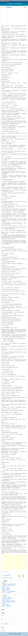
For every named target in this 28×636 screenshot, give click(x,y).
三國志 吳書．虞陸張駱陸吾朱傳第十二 (9, 585)
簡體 (22, 7)
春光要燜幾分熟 (8, 575)
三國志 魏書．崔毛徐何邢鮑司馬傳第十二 (9, 584)
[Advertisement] (14, 16)
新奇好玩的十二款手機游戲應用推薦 (8, 591)
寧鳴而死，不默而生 (5, 590)
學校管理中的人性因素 (6, 597)
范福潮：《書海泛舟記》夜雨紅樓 (8, 600)
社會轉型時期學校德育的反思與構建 (8, 601)
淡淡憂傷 (3, 582)
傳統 (25, 7)
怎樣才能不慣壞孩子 (5, 604)
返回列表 (3, 630)
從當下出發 (4, 586)
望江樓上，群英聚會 (5, 587)
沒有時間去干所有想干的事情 (7, 598)
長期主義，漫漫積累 (5, 588)
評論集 (2, 609)
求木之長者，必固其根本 (6, 592)
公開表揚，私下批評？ (6, 599)
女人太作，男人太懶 (5, 606)
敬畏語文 (3, 603)
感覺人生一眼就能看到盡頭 (7, 605)
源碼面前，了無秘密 (8, 577)
